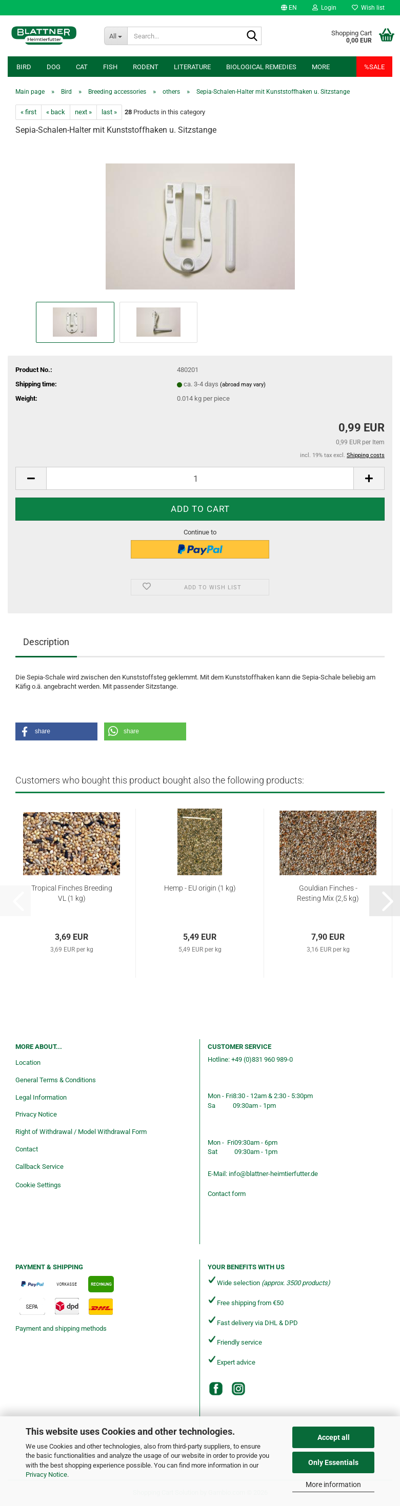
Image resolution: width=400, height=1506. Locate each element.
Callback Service (39, 1166)
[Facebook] (216, 1388)
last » (109, 112)
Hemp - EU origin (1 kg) (200, 888)
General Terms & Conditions (55, 1080)
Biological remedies (261, 67)
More (321, 67)
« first (28, 112)
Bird (23, 67)
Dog (54, 67)
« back (55, 112)
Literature (192, 67)
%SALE (374, 67)
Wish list (368, 7)
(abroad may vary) (243, 384)
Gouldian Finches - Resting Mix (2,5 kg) (328, 893)
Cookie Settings (38, 1185)
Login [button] (324, 7)
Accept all (333, 1437)
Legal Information (41, 1097)
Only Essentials (333, 1462)
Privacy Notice (46, 1474)
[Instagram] (238, 1388)
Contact (26, 1149)
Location (28, 1062)
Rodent (145, 67)
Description (46, 641)
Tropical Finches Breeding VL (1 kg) (71, 893)
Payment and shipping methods (61, 1328)
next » (83, 112)
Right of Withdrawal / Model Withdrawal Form (81, 1132)
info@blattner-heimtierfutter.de (273, 1174)
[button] (289, 7)
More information (333, 1484)
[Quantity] (200, 478)
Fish (110, 67)
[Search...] (115, 36)
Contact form (227, 1194)
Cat (82, 67)
